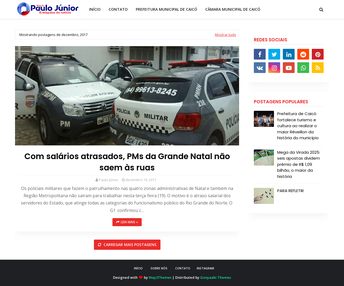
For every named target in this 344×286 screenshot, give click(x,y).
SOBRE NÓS (159, 268)
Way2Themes (160, 277)
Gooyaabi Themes (215, 277)
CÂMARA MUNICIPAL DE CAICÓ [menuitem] (232, 9)
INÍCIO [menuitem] (95, 9)
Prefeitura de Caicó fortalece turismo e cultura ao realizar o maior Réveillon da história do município (298, 126)
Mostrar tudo (225, 34)
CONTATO (182, 268)
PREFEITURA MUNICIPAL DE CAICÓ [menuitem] (166, 9)
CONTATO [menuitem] (118, 9)
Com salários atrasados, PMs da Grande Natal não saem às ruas (127, 162)
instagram (205, 268)
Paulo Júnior (108, 179)
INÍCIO (138, 268)
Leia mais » (129, 222)
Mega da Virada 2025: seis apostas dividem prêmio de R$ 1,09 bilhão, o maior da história (298, 164)
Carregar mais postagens (129, 244)
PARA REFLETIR (290, 190)
